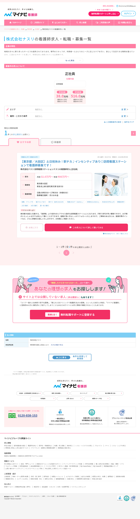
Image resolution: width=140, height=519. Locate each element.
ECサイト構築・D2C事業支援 (68, 466)
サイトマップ (83, 393)
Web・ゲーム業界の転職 (20, 476)
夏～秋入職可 (44, 206)
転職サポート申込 (97, 398)
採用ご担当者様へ (108, 6)
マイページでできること (127, 6)
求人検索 (82, 22)
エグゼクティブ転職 (72, 476)
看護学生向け (32, 446)
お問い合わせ (70, 398)
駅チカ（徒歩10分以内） (56, 202)
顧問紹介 (111, 476)
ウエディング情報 (11, 466)
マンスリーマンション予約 (33, 468)
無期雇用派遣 (60, 479)
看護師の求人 (10, 479)
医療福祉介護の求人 (64, 448)
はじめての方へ (61, 22)
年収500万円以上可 (108, 202)
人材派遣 (7, 476)
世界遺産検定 (24, 466)
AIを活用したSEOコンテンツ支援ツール (58, 468)
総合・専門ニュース (27, 464)
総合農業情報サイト (37, 466)
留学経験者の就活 (19, 446)
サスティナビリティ (34, 496)
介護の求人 (70, 479)
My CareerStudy (85, 466)
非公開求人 (18, 134)
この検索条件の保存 (113, 122)
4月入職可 (34, 206)
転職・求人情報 (59, 446)
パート (107, 446)
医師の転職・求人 (36, 479)
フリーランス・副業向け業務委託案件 (43, 448)
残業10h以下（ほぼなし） (75, 202)
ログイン (128, 13)
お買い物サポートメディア (14, 468)
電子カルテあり (41, 202)
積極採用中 (120, 202)
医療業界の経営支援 (83, 479)
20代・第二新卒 (36, 476)
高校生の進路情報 (10, 456)
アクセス (24, 496)
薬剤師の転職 (120, 476)
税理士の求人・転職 (98, 476)
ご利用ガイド (39, 22)
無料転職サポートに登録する (70, 314)
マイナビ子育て (51, 466)
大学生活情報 (89, 464)
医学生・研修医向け (45, 446)
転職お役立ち (126, 22)
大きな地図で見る (57, 345)
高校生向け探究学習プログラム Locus (30, 456)
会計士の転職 (85, 476)
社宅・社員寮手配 (63, 487)
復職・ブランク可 (27, 202)
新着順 (56, 142)
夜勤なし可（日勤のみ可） (30, 157)
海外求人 (70, 446)
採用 (43, 496)
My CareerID (97, 466)
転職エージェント (57, 476)
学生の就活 (7, 446)
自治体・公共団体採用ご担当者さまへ (29, 393)
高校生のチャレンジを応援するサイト (48, 464)
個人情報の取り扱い (110, 393)
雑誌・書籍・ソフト (117, 464)
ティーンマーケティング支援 (72, 464)
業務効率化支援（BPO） (23, 487)
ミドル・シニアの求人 (119, 446)
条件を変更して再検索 (70, 357)
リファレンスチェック (78, 487)
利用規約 (43, 398)
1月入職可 (25, 206)
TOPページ (17, 22)
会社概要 (17, 496)
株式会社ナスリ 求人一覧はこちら (116, 233)
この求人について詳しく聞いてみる (86, 227)
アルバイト (98, 446)
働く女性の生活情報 (102, 464)
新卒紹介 (46, 476)
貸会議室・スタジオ (48, 487)
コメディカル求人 (22, 479)
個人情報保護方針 (61, 496)
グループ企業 (50, 496)
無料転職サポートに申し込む (103, 14)
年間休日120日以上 (93, 202)
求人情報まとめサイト (11, 464)
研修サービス (8, 487)
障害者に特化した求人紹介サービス (17, 448)
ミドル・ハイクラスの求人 (83, 446)
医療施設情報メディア (111, 466)
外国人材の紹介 (97, 479)
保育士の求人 (49, 479)
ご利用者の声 (104, 22)
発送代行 (36, 487)
